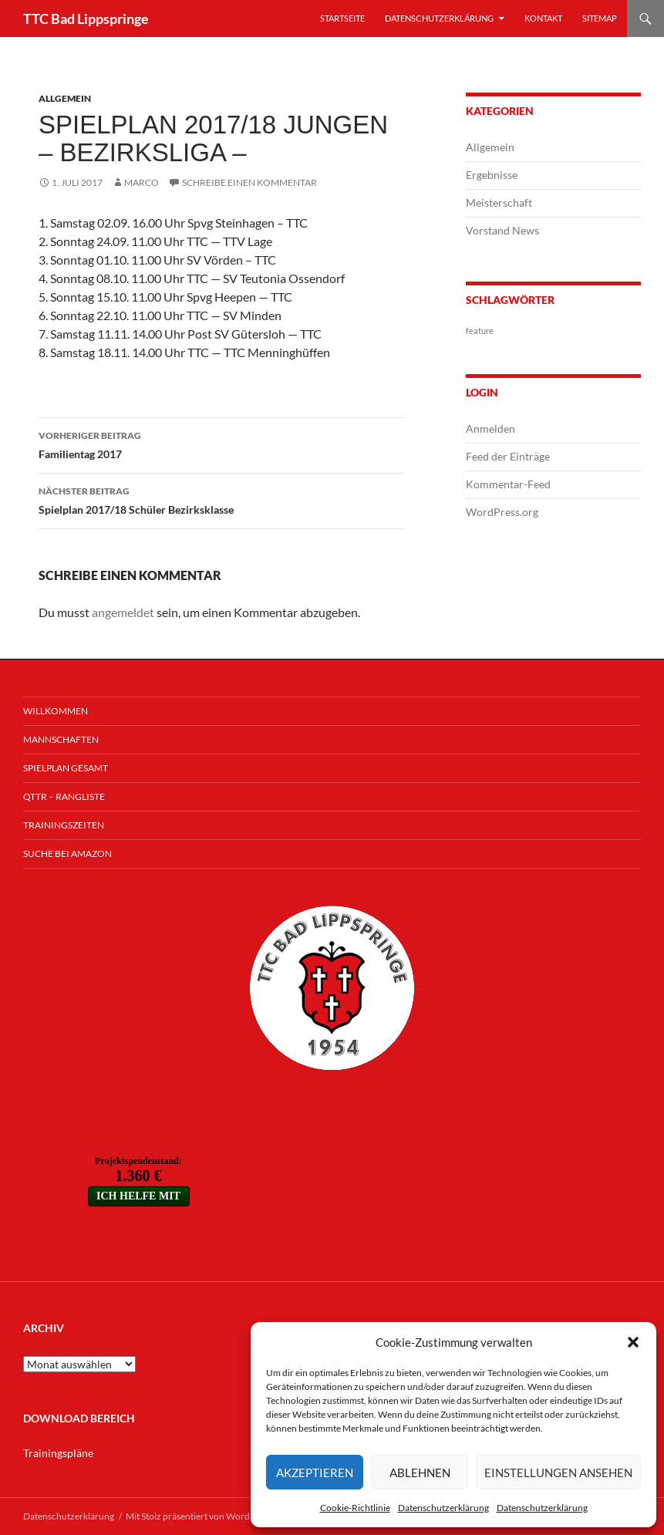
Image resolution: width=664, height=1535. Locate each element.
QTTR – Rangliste (64, 796)
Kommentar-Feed (508, 484)
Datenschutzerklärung (443, 1507)
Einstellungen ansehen (558, 1472)
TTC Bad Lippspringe (86, 18)
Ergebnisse (491, 174)
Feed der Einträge (508, 456)
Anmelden (490, 428)
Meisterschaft (499, 202)
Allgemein (65, 98)
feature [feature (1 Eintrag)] (480, 331)
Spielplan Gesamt (65, 768)
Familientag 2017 (221, 443)
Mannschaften (61, 739)
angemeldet (123, 612)
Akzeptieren (314, 1472)
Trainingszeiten (63, 825)
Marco (141, 182)
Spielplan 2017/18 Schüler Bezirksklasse (221, 499)
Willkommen (55, 711)
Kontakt (543, 18)
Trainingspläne (58, 1452)
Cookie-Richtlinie (355, 1507)
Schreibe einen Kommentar (249, 182)
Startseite (342, 18)
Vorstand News (502, 230)
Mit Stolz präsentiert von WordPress (198, 1516)
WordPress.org (502, 511)
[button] (633, 1342)
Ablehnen (419, 1472)
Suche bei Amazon (67, 853)
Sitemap (599, 18)
